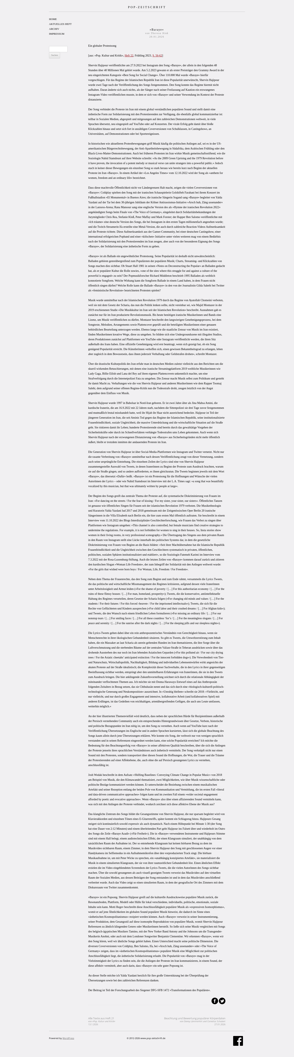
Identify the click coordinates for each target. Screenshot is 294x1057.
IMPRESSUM (56, 33)
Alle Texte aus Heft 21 (101, 1021)
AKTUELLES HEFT (60, 23)
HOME (53, 19)
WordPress (68, 1038)
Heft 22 (129, 55)
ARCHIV (54, 28)
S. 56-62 (157, 55)
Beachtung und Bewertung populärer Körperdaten (194, 1021)
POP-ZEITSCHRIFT (147, 7)
